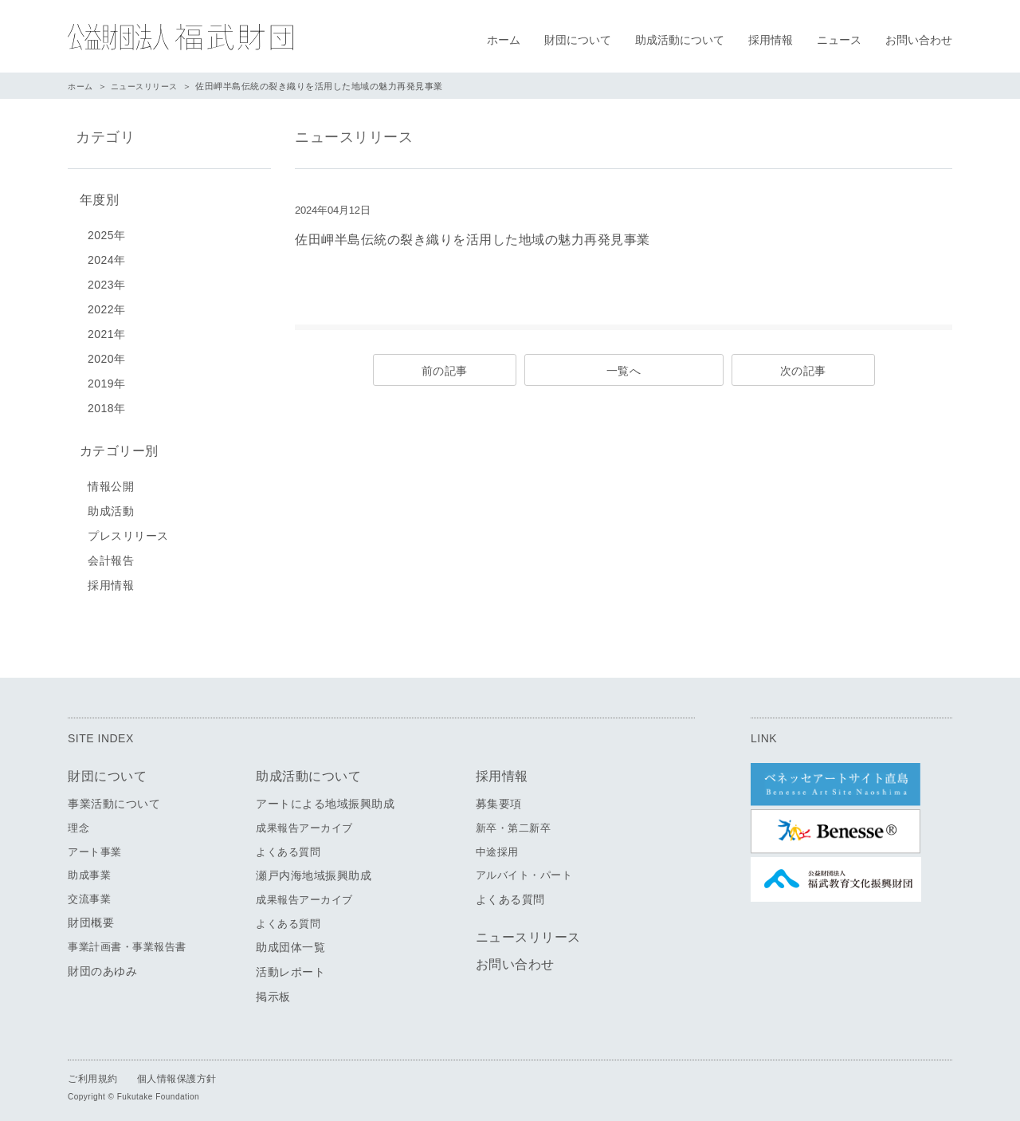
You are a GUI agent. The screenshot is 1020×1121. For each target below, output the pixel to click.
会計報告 (111, 555)
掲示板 (273, 991)
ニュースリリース (149, 86)
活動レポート (290, 966)
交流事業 (89, 893)
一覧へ (623, 370)
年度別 (96, 198)
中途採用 (497, 846)
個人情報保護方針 (177, 1073)
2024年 (107, 256)
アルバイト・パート (524, 869)
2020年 (107, 355)
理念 (78, 822)
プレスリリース (128, 530)
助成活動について (679, 39)
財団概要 (91, 917)
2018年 (107, 405)
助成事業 (89, 869)
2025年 (107, 232)
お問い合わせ (918, 39)
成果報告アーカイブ (304, 822)
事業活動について (114, 798)
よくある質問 (288, 846)
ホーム (503, 39)
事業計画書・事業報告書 (127, 941)
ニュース (839, 39)
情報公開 (111, 480)
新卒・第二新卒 (513, 822)
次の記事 (803, 370)
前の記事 (445, 370)
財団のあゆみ (102, 965)
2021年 (107, 330)
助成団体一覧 (290, 941)
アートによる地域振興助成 (325, 798)
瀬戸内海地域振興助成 (313, 869)
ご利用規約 (93, 1073)
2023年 (107, 281)
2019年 (107, 380)
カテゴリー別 (115, 447)
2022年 (107, 306)
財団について (577, 39)
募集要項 (499, 798)
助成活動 (111, 505)
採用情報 (770, 39)
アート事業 (95, 846)
